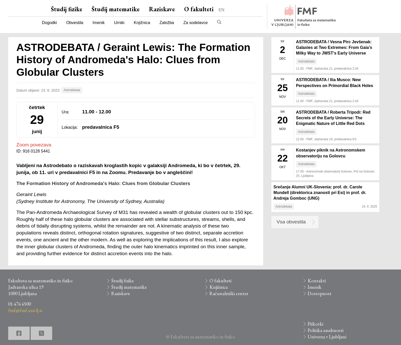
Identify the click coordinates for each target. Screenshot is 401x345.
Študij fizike (66, 9)
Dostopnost (319, 293)
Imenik (99, 22)
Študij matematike (116, 9)
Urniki (119, 22)
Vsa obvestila (291, 221)
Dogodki (49, 22)
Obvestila (74, 22)
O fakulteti (199, 9)
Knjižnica (142, 22)
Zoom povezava (33, 144)
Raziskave (162, 9)
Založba (167, 22)
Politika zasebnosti (325, 330)
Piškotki (315, 324)
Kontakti (317, 280)
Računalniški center (228, 293)
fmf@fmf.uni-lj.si (25, 310)
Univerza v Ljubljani (327, 336)
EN (221, 10)
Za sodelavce (195, 22)
